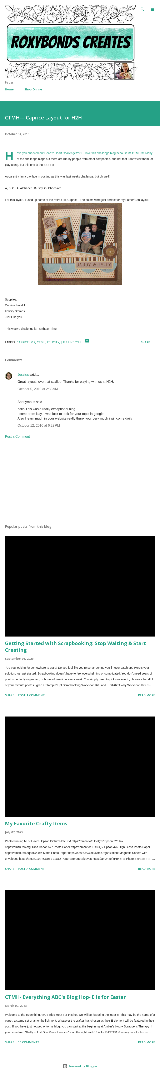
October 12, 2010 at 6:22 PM (39, 425)
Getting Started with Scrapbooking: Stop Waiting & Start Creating (75, 646)
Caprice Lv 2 (26, 342)
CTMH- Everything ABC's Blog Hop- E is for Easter (65, 996)
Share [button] (145, 342)
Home (9, 89)
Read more (146, 695)
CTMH (41, 342)
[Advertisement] (80, 481)
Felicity (53, 342)
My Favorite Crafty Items (36, 823)
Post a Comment (17, 436)
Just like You (71, 342)
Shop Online (33, 89)
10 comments (28, 1042)
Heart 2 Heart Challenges (60, 153)
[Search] (142, 7)
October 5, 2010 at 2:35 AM (38, 389)
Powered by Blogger (80, 1066)
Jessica (23, 374)
